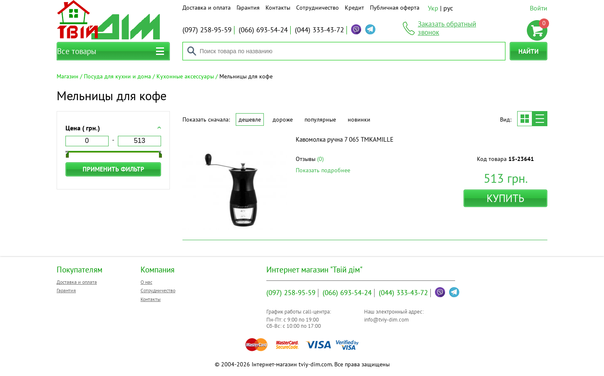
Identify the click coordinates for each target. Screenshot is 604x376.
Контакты (278, 7)
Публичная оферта (394, 7)
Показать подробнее (323, 170)
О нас (146, 282)
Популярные (320, 119)
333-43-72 (319, 29)
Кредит (354, 7)
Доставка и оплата (206, 7)
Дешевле (250, 119)
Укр (433, 8)
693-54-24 (263, 29)
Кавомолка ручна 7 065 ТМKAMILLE (344, 139)
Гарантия (248, 7)
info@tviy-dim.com (386, 319)
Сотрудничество (317, 7)
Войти (538, 8)
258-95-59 (207, 29)
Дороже (283, 119)
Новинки (359, 119)
